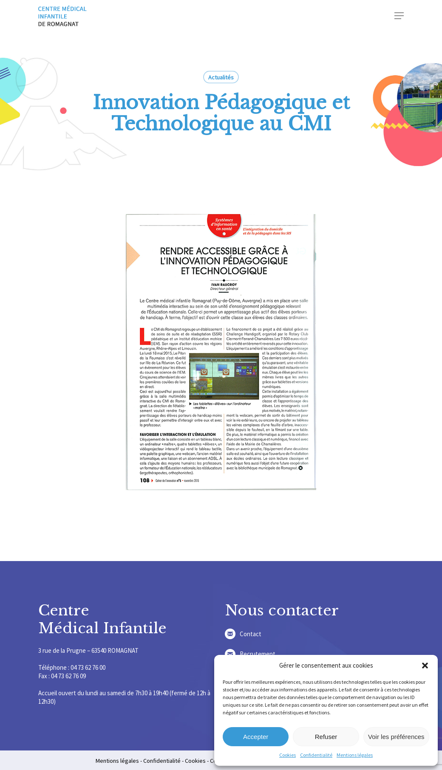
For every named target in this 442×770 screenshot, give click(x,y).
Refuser (326, 736)
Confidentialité (316, 755)
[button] (425, 665)
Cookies (287, 755)
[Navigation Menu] (399, 15)
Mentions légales (355, 755)
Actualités (221, 77)
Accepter (255, 736)
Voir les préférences (396, 736)
